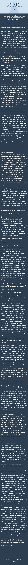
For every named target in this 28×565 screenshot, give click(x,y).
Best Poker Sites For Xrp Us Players (10, 549)
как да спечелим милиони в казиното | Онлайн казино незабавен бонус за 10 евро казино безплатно (13, 111)
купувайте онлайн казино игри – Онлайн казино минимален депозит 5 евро (15, 18)
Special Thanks (17, 563)
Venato (14, 4)
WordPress (7, 561)
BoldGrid (13, 559)
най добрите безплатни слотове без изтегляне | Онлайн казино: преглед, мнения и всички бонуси (14, 147)
